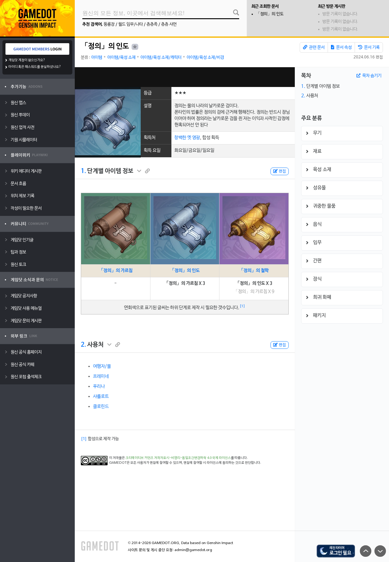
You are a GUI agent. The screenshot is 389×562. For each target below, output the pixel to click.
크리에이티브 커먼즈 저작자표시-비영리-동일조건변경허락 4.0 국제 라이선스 (178, 458)
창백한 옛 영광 (187, 137)
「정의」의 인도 (270, 14)
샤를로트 (101, 396)
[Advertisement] (184, 77)
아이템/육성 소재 (121, 57)
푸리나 (99, 386)
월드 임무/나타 (130, 24)
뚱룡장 (109, 24)
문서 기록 (369, 47)
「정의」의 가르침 (116, 270)
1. (83, 171)
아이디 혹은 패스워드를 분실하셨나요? (35, 67)
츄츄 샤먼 (169, 24)
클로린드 (101, 406)
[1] (242, 306)
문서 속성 (341, 47)
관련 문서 (314, 47)
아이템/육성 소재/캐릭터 (160, 57)
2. (83, 345)
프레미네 (101, 376)
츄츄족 (151, 24)
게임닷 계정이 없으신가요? (27, 60)
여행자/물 (102, 366)
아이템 (96, 57)
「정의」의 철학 (254, 270)
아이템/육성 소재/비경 (205, 57)
